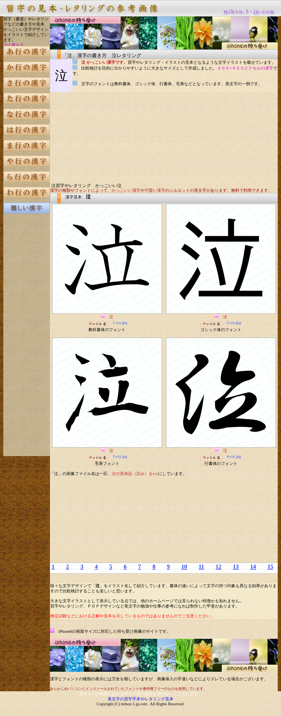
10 (184, 566)
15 (270, 566)
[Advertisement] (27, 311)
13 (236, 566)
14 (253, 566)
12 (218, 566)
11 (201, 566)
